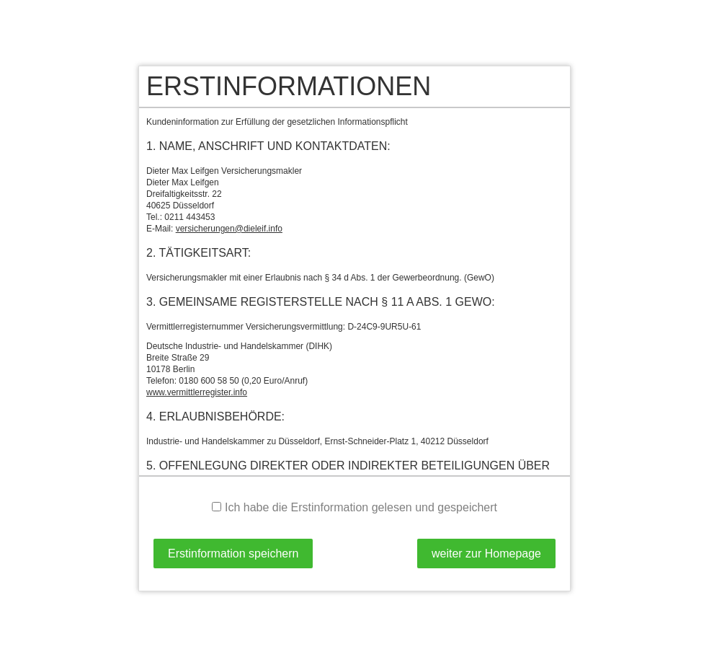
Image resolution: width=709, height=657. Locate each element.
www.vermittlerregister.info (196, 392)
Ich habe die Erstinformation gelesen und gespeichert (354, 507)
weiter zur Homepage (486, 553)
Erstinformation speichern (233, 553)
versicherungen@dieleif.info (229, 229)
